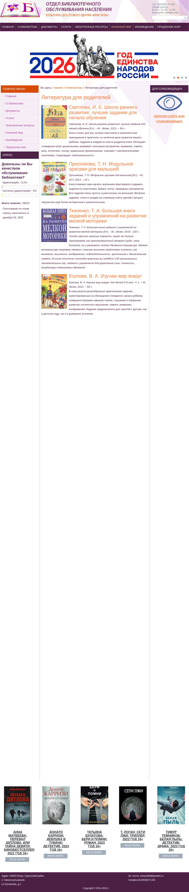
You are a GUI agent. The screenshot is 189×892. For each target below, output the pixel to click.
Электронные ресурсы (91, 26)
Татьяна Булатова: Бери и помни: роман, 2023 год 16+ (94, 391)
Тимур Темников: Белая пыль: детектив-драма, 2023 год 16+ (171, 392)
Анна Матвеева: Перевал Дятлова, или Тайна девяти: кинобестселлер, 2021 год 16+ (19, 394)
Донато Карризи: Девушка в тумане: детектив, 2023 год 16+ (56, 392)
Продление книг (169, 26)
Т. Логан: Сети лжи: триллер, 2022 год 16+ (132, 387)
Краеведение (144, 26)
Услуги (66, 26)
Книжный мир (121, 26)
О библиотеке (27, 26)
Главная (8, 26)
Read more (17, 411)
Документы (49, 26)
